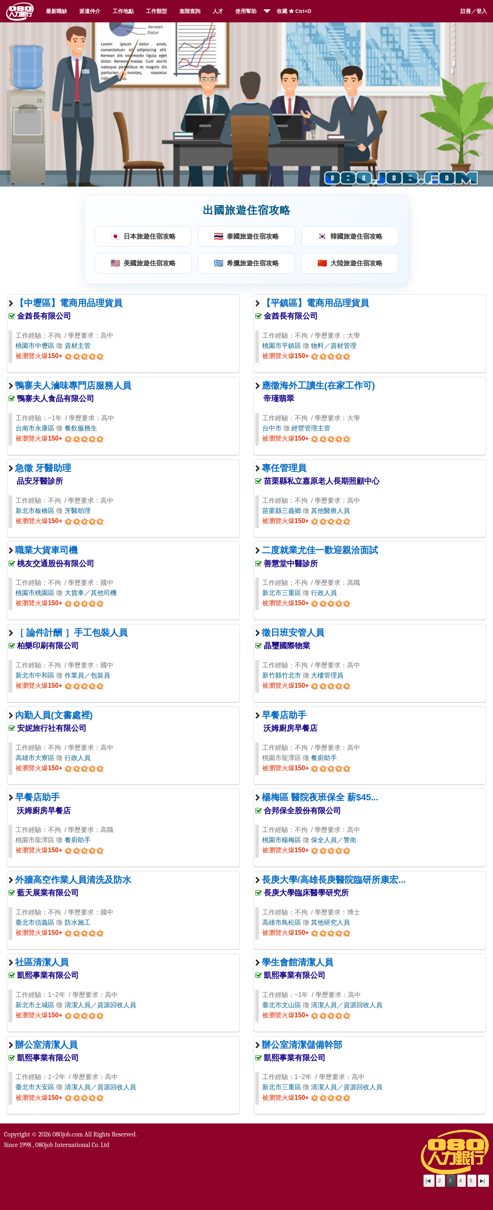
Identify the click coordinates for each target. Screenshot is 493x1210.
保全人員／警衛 (333, 839)
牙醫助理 (78, 510)
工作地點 (123, 11)
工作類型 (156, 11)
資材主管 (78, 345)
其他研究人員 (330, 922)
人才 (218, 11)
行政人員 (324, 592)
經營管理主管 (310, 428)
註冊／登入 (473, 11)
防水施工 (78, 922)
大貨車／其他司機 (91, 592)
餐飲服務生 (81, 428)
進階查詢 (189, 11)
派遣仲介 (89, 11)
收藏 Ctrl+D (294, 11)
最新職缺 (56, 11)
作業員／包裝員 (87, 675)
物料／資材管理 (333, 345)
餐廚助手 (324, 757)
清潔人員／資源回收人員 (100, 1004)
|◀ (428, 1181)
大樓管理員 (327, 675)
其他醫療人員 (330, 510)
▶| (482, 1181)
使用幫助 (245, 11)
